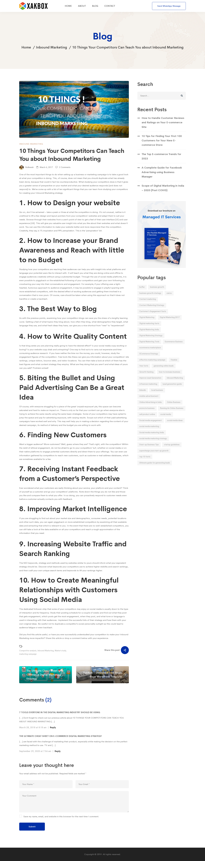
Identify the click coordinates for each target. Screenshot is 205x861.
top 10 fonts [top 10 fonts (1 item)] (144, 461)
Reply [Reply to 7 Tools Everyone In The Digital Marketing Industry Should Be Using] (53, 727)
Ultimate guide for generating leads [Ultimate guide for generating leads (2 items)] (154, 467)
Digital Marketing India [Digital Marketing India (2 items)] (149, 334)
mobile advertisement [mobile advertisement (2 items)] (148, 400)
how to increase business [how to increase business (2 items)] (169, 376)
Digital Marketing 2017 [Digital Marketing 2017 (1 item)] (170, 322)
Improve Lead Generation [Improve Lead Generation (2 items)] (150, 382)
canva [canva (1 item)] (169, 297)
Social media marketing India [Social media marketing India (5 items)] (151, 437)
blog (61, 321)
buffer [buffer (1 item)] (142, 291)
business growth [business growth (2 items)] (157, 291)
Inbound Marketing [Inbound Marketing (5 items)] (175, 382)
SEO (25, 563)
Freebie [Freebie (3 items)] (174, 364)
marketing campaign (28, 654)
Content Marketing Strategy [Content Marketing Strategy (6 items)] (151, 310)
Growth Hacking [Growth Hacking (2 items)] (146, 376)
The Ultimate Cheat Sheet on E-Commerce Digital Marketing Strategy (60, 736)
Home (26, 47)
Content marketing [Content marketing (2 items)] (147, 303)
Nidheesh (26, 167)
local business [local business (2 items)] (157, 394)
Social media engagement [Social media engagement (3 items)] (150, 425)
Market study (60, 650)
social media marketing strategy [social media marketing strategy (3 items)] (153, 443)
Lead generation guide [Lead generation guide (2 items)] (172, 388)
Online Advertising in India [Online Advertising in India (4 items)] (150, 407)
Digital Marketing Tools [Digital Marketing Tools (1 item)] (149, 346)
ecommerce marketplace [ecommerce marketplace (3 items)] (150, 352)
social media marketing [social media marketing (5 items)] (149, 431)
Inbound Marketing (51, 47)
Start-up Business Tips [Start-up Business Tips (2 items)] (149, 449)
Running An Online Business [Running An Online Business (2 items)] (171, 413)
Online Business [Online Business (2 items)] (173, 407)
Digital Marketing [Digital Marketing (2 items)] (146, 322)
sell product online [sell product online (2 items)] (147, 419)
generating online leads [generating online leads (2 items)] (164, 370)
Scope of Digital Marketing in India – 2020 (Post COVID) (163, 192)
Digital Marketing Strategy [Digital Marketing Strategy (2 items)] (150, 340)
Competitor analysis (27, 650)
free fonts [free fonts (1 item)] (143, 370)
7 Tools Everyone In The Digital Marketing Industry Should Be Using (59, 712)
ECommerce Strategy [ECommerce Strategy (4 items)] (148, 358)
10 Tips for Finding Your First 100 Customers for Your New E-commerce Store (162, 145)
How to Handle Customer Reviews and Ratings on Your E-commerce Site (163, 127)
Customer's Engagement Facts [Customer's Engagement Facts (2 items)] (152, 316)
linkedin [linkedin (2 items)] (142, 394)
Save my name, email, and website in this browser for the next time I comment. (61, 816)
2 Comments (64, 167)
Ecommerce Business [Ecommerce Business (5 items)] (174, 346)
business (80, 174)
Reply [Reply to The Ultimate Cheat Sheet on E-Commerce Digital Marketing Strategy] (58, 751)
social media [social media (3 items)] (165, 419)
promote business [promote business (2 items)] (147, 413)
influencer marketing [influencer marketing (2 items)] (148, 388)
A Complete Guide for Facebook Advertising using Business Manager (162, 177)
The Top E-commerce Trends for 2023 (161, 161)
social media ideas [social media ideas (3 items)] (175, 425)
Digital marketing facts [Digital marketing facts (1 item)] (149, 328)
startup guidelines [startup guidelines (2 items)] (172, 449)
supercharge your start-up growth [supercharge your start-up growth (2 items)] (153, 455)
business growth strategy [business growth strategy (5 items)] (150, 297)
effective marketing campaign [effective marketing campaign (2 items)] (152, 364)
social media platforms (111, 276)
